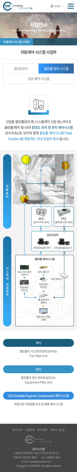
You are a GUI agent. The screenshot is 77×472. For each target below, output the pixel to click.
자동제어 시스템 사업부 (16, 42)
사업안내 (29, 430)
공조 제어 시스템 (38, 78)
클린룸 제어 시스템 (56, 68)
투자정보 (42, 430)
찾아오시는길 (57, 430)
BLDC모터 (21, 68)
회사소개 (17, 430)
